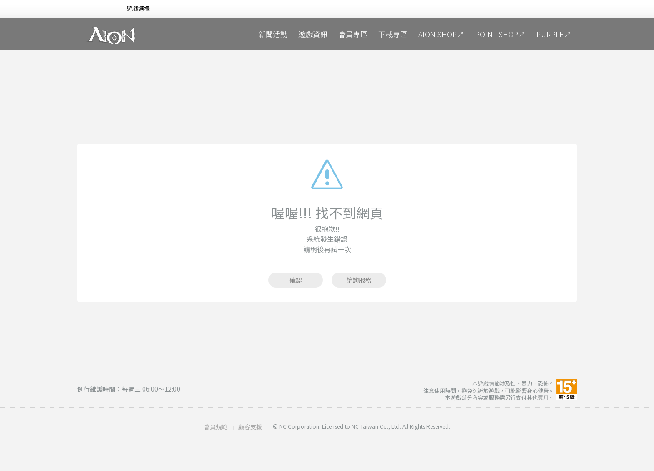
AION (111, 35)
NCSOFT (92, 9)
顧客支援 (250, 426)
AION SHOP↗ (441, 34)
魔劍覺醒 (199, 34)
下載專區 (392, 34)
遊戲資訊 (312, 34)
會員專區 (352, 34)
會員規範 (216, 426)
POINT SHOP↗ (500, 34)
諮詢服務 (359, 279)
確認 (295, 279)
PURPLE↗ (553, 34)
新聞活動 (272, 34)
